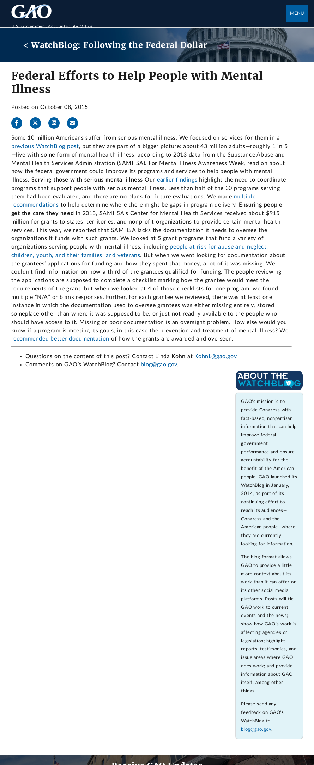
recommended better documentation (60, 339)
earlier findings (177, 180)
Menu (297, 13)
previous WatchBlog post (45, 146)
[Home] (148, 22)
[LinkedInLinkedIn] (56, 123)
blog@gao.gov (159, 364)
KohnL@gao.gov (215, 356)
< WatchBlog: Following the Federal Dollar (115, 45)
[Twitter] (38, 123)
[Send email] (75, 123)
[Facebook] (19, 123)
